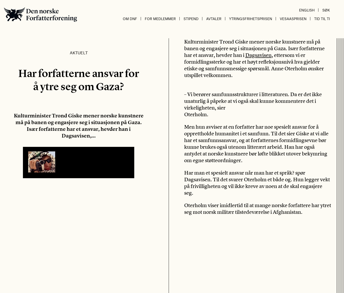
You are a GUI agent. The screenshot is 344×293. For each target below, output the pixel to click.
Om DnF (130, 19)
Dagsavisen (258, 55)
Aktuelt (79, 52)
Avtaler (213, 19)
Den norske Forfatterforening (40, 14)
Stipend (191, 19)
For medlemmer (160, 19)
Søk (326, 10)
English (307, 10)
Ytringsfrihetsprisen (250, 19)
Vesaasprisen (293, 19)
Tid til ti (322, 19)
